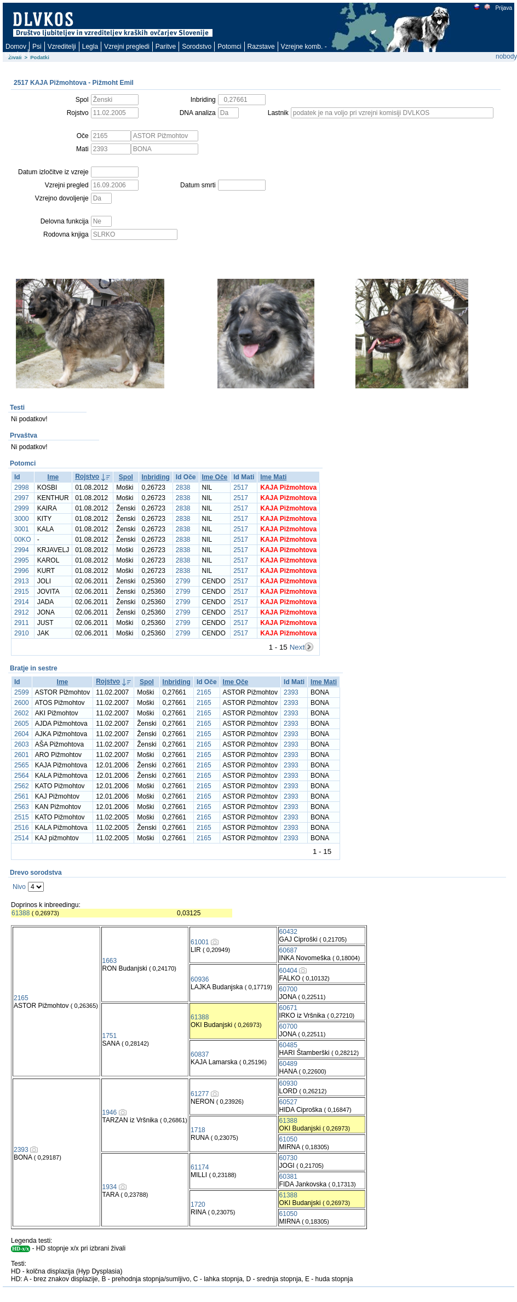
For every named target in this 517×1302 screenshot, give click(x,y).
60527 (288, 1102)
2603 (21, 744)
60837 (200, 1054)
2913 (21, 581)
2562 (21, 786)
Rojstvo (87, 476)
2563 (21, 807)
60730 (288, 1158)
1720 (198, 1204)
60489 (288, 1064)
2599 (21, 692)
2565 (21, 765)
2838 (183, 487)
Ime (53, 477)
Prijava (503, 8)
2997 (21, 498)
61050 (288, 1139)
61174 (200, 1167)
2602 (21, 713)
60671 (288, 1008)
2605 (21, 723)
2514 (21, 838)
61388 (21, 913)
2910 (21, 633)
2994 (21, 550)
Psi (37, 46)
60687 (288, 950)
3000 (21, 519)
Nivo (19, 887)
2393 (291, 692)
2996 (21, 571)
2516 (21, 827)
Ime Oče (215, 477)
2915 (21, 591)
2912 (21, 612)
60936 (200, 979)
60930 (288, 1083)
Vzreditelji (62, 46)
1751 (109, 1036)
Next (297, 647)
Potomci (229, 46)
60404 (288, 970)
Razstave (261, 46)
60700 (288, 989)
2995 (21, 560)
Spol (126, 477)
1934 (109, 1187)
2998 (21, 487)
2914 (21, 602)
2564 (21, 775)
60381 (288, 1176)
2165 (204, 692)
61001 (200, 942)
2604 (21, 734)
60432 (288, 932)
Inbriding (156, 477)
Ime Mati (273, 477)
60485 (288, 1045)
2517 (240, 487)
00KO (22, 539)
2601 (21, 755)
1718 (198, 1130)
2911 (21, 623)
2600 (21, 703)
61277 (200, 1094)
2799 (183, 581)
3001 (21, 529)
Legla (90, 46)
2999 (21, 508)
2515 (21, 817)
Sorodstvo (196, 46)
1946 (109, 1112)
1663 (109, 961)
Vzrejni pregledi (127, 46)
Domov (15, 46)
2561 (21, 796)
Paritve (166, 46)
